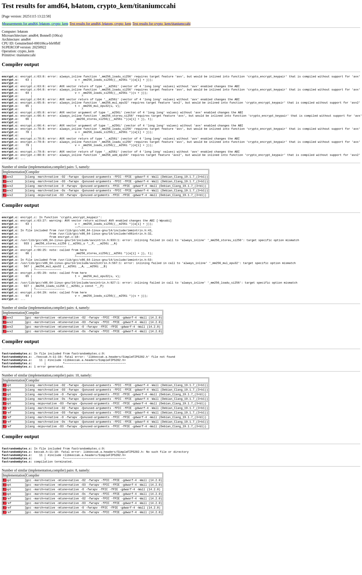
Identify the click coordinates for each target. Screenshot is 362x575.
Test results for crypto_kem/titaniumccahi (161, 24)
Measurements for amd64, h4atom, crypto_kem (35, 24)
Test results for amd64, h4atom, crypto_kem (100, 24)
